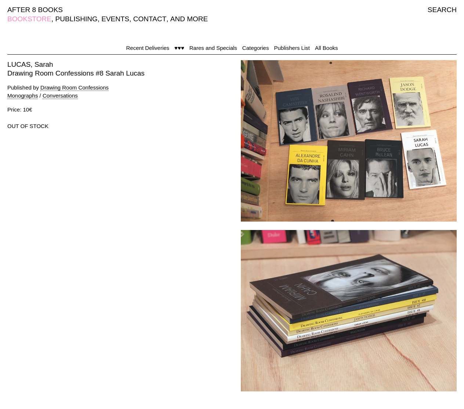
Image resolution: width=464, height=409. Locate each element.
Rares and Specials (213, 48)
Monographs (22, 95)
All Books (326, 48)
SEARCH (442, 10)
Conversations (60, 95)
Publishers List (292, 48)
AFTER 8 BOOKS (35, 10)
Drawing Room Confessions (74, 87)
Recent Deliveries (148, 48)
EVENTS (115, 19)
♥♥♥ (179, 48)
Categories (255, 48)
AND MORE (189, 19)
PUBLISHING (76, 19)
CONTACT (149, 19)
